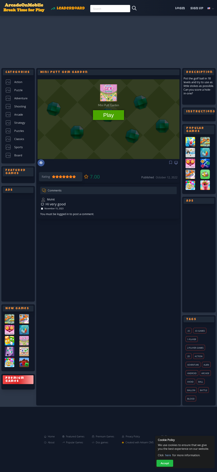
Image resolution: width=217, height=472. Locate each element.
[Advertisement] (109, 41)
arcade (205, 373)
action (198, 356)
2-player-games (195, 347)
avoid (190, 381)
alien (206, 364)
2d (188, 356)
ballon (191, 390)
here (168, 455)
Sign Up (196, 8)
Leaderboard (71, 9)
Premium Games (105, 436)
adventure (193, 364)
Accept (165, 463)
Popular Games (74, 442)
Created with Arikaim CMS (139, 442)
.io (188, 330)
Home (51, 436)
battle (203, 390)
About (51, 442)
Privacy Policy (133, 436)
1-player (191, 339)
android (192, 373)
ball (200, 381)
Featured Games (75, 436)
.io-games (200, 330)
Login (180, 8)
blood (191, 398)
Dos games (102, 442)
